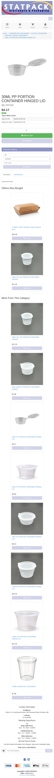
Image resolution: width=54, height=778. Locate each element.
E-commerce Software (25, 775)
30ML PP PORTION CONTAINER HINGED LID (20, 37)
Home (5, 33)
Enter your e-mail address (27, 747)
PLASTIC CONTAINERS (39, 33)
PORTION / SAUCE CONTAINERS (16, 35)
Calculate (27, 167)
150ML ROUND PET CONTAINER (24, 686)
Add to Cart (27, 135)
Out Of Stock (27, 498)
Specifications (18, 174)
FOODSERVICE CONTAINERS (19, 33)
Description (6, 174)
